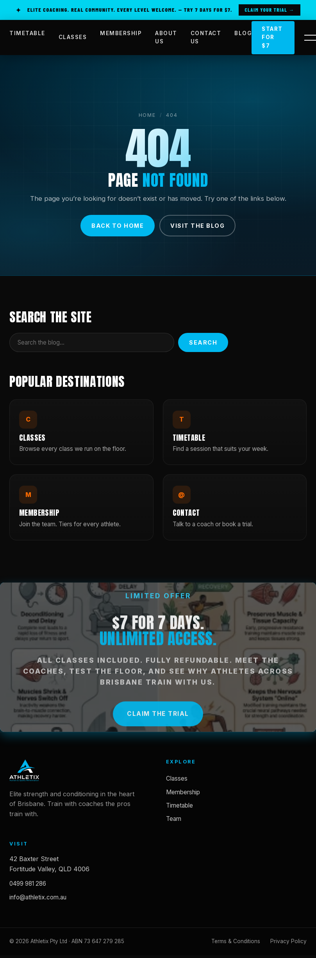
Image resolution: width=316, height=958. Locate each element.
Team (173, 819)
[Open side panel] (310, 38)
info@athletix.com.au (37, 897)
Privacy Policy (288, 941)
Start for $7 (272, 37)
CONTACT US (206, 37)
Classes (176, 779)
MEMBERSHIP (121, 33)
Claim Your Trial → (269, 10)
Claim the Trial (158, 716)
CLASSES (73, 37)
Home (147, 115)
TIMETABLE (27, 33)
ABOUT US (166, 37)
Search (203, 343)
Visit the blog (197, 225)
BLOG (243, 33)
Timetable (179, 805)
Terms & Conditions (235, 941)
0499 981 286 (27, 884)
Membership (183, 792)
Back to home (117, 225)
